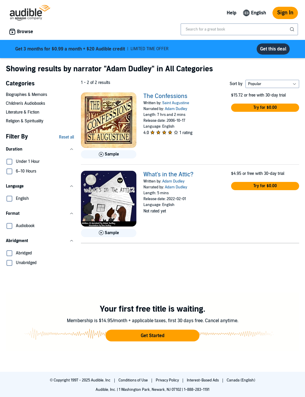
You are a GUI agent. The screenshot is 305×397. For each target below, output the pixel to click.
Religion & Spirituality (24, 121)
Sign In (285, 13)
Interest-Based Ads (203, 380)
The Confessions (165, 96)
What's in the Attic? (168, 174)
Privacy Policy (168, 380)
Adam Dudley (176, 109)
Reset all (66, 137)
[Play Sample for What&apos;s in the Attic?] (108, 233)
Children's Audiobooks (25, 103)
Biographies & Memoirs (26, 94)
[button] (40, 149)
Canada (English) (241, 380)
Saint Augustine (175, 103)
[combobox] (239, 29)
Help (231, 13)
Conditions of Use (133, 380)
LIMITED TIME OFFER (92, 49)
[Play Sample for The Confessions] (108, 154)
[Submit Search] (292, 29)
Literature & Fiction (22, 112)
